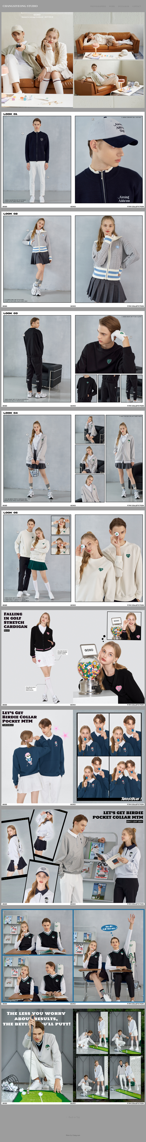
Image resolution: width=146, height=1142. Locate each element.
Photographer (98, 6)
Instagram (123, 6)
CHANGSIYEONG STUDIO (20, 6)
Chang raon (76, 1135)
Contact (136, 6)
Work (112, 6)
